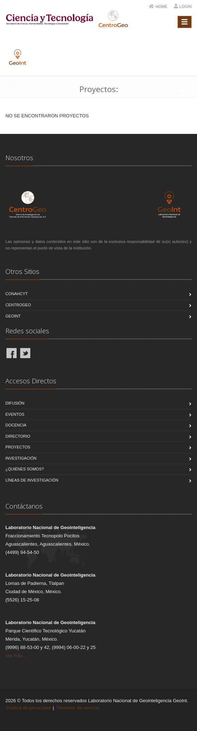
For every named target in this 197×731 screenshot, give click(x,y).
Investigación (20, 458)
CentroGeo (18, 305)
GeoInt (13, 316)
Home (161, 6)
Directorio (17, 436)
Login (185, 6)
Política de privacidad (28, 707)
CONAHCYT (16, 294)
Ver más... (16, 655)
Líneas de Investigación (31, 480)
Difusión (15, 403)
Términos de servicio (77, 707)
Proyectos (17, 447)
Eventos (14, 414)
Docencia (15, 425)
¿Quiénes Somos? (24, 469)
